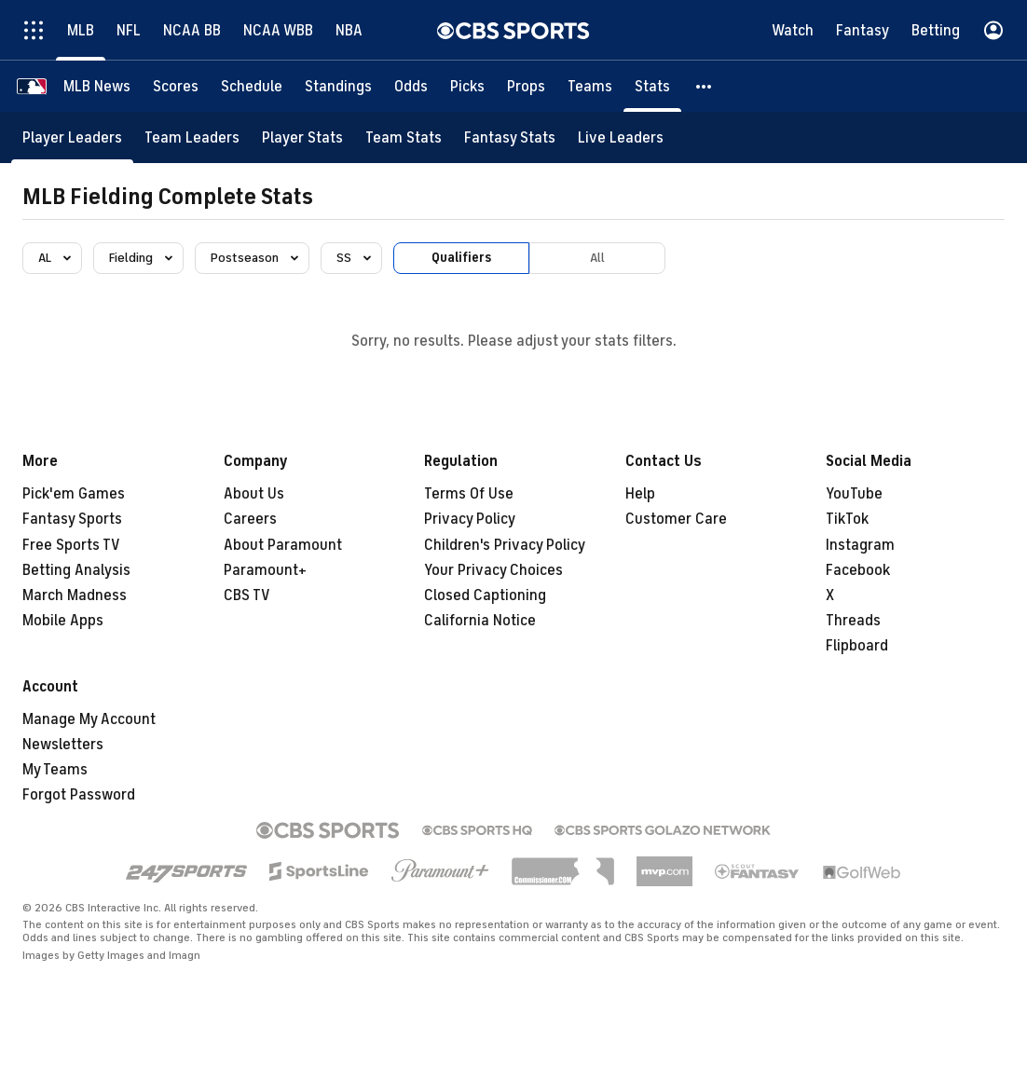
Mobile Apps (62, 620)
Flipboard (857, 645)
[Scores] (176, 86)
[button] (704, 86)
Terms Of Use (469, 494)
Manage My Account (89, 719)
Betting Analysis (76, 570)
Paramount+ (265, 570)
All (597, 258)
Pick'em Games (73, 494)
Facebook (858, 570)
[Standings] (338, 86)
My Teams (55, 769)
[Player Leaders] (72, 137)
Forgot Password (78, 795)
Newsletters (62, 744)
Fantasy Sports (72, 519)
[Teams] (589, 86)
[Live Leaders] (621, 137)
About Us (254, 494)
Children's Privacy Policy (504, 545)
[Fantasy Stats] (510, 137)
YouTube (854, 494)
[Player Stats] (302, 137)
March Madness (74, 595)
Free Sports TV (71, 545)
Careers (250, 519)
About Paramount (283, 545)
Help (640, 494)
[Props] (526, 86)
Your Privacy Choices (493, 570)
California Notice (480, 620)
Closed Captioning (485, 595)
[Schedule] (252, 86)
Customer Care (676, 519)
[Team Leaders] (192, 137)
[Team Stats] (403, 137)
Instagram (860, 545)
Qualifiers (461, 258)
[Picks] (467, 86)
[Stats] (652, 86)
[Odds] (411, 86)
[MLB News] (97, 86)
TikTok (847, 519)
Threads (853, 620)
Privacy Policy (469, 519)
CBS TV (247, 595)
